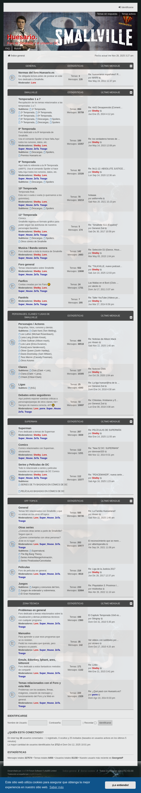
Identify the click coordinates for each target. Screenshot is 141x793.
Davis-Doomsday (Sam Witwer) (34, 354)
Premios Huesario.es (29, 155)
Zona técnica (31, 603)
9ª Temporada (27, 161)
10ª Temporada (27, 188)
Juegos (23, 583)
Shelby (95, 111)
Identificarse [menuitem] (125, 7)
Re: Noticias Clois (97, 369)
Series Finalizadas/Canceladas (34, 560)
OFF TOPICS (30, 501)
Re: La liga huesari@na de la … (104, 383)
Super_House (25, 149)
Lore (33, 82)
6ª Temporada (26, 119)
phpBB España (35, 774)
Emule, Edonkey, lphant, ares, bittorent (37, 661)
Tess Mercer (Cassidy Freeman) (35, 357)
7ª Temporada (26, 122)
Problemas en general (32, 610)
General (31, 66)
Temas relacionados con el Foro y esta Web (39, 684)
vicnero (95, 643)
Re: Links (92, 665)
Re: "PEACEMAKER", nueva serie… (106, 474)
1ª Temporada (37, 109)
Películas (24, 567)
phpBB (24, 771)
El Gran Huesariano (29, 593)
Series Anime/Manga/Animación (35, 557)
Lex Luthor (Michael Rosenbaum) (35, 334)
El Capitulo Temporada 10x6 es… (104, 615)
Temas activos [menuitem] (129, 14)
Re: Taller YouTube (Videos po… (104, 297)
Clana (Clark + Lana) (29, 374)
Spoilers (55, 119)
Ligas (21, 384)
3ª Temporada (44, 112)
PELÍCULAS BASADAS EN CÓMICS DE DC (41, 491)
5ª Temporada (44, 115)
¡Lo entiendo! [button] (120, 785)
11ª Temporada (27, 214)
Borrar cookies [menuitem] (88, 771)
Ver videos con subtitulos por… (103, 640)
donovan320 (98, 451)
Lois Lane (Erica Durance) (32, 344)
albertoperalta (98, 544)
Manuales (24, 633)
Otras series (26, 527)
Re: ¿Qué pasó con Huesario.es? (104, 691)
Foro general (26, 264)
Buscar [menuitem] (17, 48)
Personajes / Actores (31, 324)
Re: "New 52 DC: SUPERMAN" (103, 448)
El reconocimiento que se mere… (104, 541)
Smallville (30, 92)
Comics (23, 444)
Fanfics (23, 281)
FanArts (23, 297)
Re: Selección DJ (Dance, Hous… (105, 249)
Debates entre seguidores (34, 395)
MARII (95, 77)
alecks (95, 286)
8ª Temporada (27, 128)
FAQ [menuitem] (7, 48)
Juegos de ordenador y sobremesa (36, 590)
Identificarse (17, 715)
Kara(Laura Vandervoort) (31, 347)
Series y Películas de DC (33, 464)
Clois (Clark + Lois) (39, 370)
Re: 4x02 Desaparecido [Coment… (105, 107)
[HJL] (32, 388)
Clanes (22, 367)
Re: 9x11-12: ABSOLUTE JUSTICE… (106, 168)
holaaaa (92, 195)
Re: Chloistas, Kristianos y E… (103, 400)
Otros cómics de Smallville (32, 241)
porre (42, 408)
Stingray (96, 618)
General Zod (98, 228)
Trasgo (43, 149)
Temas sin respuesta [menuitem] (107, 14)
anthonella (97, 198)
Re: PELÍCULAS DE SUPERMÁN (104, 430)
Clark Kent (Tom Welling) (42, 331)
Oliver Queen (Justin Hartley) (33, 350)
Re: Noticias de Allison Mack (102, 339)
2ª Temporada (26, 112)
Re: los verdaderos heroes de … (104, 139)
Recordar (90, 723)
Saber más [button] (56, 787)
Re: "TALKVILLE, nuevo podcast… (105, 266)
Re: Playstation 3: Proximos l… (103, 585)
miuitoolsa (97, 589)
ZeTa (36, 149)
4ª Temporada (26, 115)
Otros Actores (26, 360)
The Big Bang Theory (29, 554)
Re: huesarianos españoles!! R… (104, 74)
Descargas (42, 119)
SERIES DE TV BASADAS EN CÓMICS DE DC (42, 484)
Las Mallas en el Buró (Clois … (103, 283)
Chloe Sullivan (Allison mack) (33, 340)
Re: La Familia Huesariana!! (102, 511)
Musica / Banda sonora (32, 247)
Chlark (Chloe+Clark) (29, 377)
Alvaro (95, 342)
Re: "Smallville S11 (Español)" (103, 225)
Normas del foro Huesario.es (36, 72)
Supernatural (36, 550)
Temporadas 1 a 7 (29, 99)
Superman (31, 421)
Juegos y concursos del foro (44, 587)
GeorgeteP (117, 758)
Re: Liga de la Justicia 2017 (101, 569)
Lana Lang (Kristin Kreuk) (32, 337)
